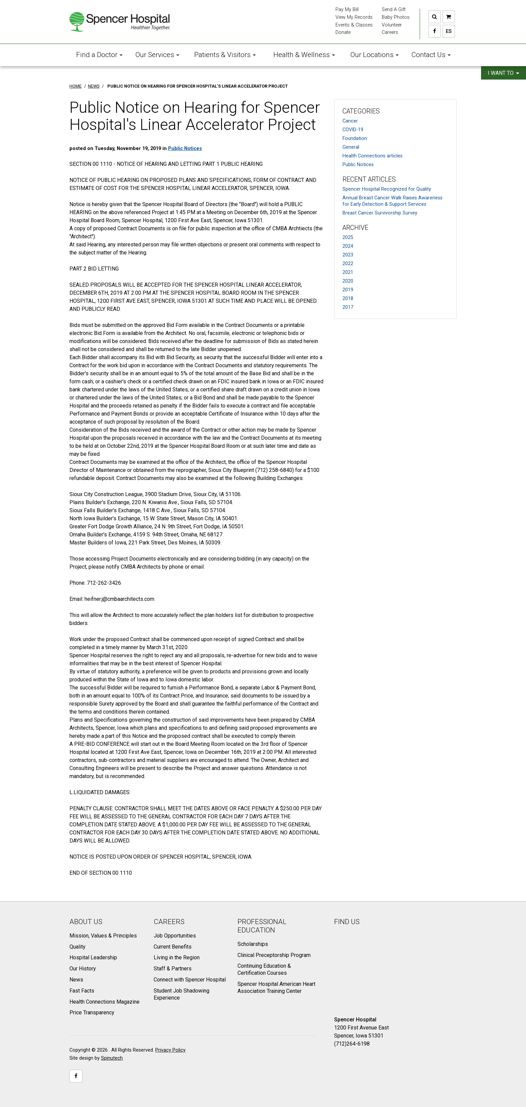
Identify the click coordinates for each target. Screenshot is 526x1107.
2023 (348, 255)
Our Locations (375, 55)
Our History (82, 968)
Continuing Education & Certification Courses (264, 969)
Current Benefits (173, 947)
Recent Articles (369, 179)
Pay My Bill (347, 9)
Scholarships (253, 944)
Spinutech (112, 1058)
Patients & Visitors (225, 55)
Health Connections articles (373, 156)
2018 (348, 298)
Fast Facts (81, 991)
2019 (348, 290)
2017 (348, 307)
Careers (390, 32)
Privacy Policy (170, 1050)
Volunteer (392, 25)
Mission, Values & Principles (103, 935)
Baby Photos (396, 17)
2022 (348, 264)
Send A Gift (394, 9)
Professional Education (262, 926)
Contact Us (431, 55)
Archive (355, 228)
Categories (361, 111)
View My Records (354, 17)
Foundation (355, 138)
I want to (503, 73)
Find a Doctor (99, 55)
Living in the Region (177, 957)
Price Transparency (91, 1012)
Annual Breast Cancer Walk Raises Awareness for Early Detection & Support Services (392, 201)
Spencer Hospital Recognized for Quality (387, 189)
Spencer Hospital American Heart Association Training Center (276, 987)
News (76, 979)
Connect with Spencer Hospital (190, 979)
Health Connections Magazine (104, 1002)
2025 (348, 237)
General (351, 147)
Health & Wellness (304, 55)
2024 (348, 246)
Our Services (157, 55)
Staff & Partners (173, 968)
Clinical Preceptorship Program (274, 955)
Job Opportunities (175, 935)
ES (447, 31)
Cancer (350, 121)
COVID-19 (353, 130)
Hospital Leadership (93, 957)
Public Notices (358, 164)
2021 (348, 272)
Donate (343, 32)
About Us (85, 922)
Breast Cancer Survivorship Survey (380, 213)
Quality (77, 947)
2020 (348, 281)
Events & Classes (354, 25)
